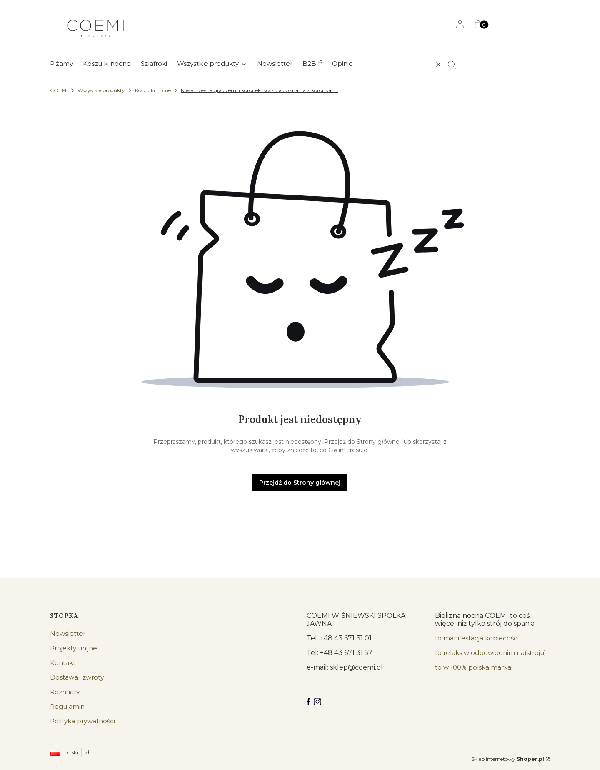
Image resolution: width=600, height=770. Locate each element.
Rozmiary (65, 692)
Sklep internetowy (508, 759)
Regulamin (67, 706)
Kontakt (62, 663)
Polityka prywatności (82, 721)
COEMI (59, 90)
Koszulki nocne (153, 90)
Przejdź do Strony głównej (299, 482)
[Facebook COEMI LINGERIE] (308, 701)
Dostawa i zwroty (77, 677)
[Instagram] (317, 701)
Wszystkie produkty (101, 90)
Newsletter (67, 634)
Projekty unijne (73, 648)
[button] (455, 65)
